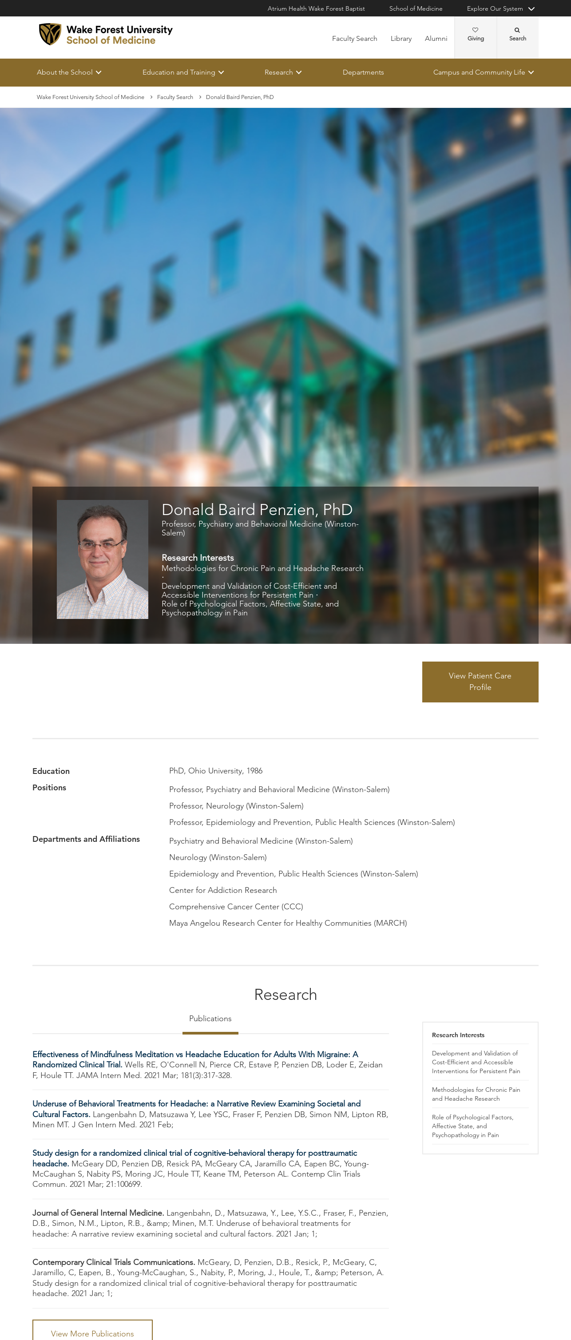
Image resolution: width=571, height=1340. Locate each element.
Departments (363, 72)
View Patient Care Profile (480, 682)
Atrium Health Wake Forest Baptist (316, 8)
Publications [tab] (210, 1018)
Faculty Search (354, 38)
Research (279, 72)
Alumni (436, 38)
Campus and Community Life (479, 72)
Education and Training (179, 72)
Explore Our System (495, 8)
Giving (476, 35)
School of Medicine (416, 8)
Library (401, 38)
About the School (65, 72)
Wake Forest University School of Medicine (90, 97)
